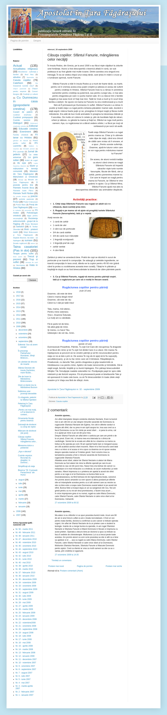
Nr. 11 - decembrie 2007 (26, 659)
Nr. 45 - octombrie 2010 (26, 546)
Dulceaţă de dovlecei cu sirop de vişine (27, 425)
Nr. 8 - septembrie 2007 (26, 669)
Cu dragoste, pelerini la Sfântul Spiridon (27, 398)
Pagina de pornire (19, 40)
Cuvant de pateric (23, 112)
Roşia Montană (31, 224)
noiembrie (23, 334)
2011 (18, 319)
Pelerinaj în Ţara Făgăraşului (25, 404)
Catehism (18, 83)
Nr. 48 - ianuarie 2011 (25, 536)
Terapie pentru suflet (23, 253)
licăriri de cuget (31, 160)
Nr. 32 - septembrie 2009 (26, 589)
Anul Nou (29, 74)
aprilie (21, 495)
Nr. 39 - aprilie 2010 (24, 566)
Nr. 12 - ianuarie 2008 (25, 656)
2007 (18, 515)
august (22, 480)
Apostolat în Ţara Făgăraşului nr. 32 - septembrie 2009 (73, 389)
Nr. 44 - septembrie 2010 (26, 549)
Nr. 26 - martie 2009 (24, 609)
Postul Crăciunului (30, 202)
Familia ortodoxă (20, 135)
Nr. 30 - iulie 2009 (23, 596)
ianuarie (22, 506)
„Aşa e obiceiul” (25, 451)
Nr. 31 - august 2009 (24, 592)
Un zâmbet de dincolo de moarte (27, 363)
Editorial (33, 126)
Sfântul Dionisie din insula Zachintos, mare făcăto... (26, 370)
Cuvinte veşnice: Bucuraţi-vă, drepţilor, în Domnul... (25, 459)
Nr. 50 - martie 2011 (24, 529)
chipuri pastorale (19, 89)
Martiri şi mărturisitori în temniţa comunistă (25, 169)
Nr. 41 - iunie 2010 (24, 559)
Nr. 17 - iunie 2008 (24, 639)
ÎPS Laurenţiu (18, 152)
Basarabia (30, 77)
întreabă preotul (29, 149)
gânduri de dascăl (20, 140)
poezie (34, 196)
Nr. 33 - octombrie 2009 (26, 586)
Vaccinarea (20, 265)
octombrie (23, 337)
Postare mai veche (114, 566)
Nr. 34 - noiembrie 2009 (26, 582)
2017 (18, 296)
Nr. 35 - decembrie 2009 (26, 579)
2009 (18, 326)
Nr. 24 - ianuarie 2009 (25, 616)
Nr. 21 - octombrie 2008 (26, 626)
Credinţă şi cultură (30, 94)
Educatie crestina (28, 128)
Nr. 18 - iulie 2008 (23, 636)
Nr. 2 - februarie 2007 (25, 692)
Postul (16, 202)
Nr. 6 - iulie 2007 (23, 676)
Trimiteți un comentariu (62, 560)
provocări (28, 210)
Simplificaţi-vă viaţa (26, 466)
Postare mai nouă (56, 566)
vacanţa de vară (31, 262)
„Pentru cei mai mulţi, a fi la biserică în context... (27, 412)
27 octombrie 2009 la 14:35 (67, 555)
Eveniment (25, 131)
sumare (29, 240)
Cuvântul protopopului (23, 117)
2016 (18, 300)
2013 (18, 311)
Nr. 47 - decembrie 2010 (26, 539)
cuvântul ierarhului (22, 115)
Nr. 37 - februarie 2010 (25, 572)
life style (21, 163)
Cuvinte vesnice (21, 120)
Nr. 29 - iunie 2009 (24, 599)
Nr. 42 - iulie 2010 (23, 556)
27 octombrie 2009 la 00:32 (67, 502)
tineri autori (17, 257)
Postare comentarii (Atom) (71, 571)
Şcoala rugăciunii (20, 243)
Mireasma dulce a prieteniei (26, 446)
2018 (18, 292)
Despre (37, 40)
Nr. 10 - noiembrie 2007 (26, 662)
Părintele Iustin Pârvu (23, 191)
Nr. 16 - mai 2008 (23, 642)
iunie (21, 487)
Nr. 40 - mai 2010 (23, 562)
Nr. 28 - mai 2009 (23, 602)
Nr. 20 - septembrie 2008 (26, 629)
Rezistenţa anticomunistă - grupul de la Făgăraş (25, 221)
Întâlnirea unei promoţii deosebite (27, 392)
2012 (18, 315)
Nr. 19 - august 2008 (24, 632)
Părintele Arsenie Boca (23, 188)
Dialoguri (17, 123)
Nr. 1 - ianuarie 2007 (24, 695)
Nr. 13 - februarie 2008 (25, 652)
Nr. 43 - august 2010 (24, 552)
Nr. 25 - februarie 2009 (25, 613)
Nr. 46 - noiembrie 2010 (26, 542)
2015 (18, 303)
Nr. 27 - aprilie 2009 (24, 606)
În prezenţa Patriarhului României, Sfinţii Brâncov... (26, 354)
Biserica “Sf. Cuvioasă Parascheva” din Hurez (27, 472)
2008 (18, 511)
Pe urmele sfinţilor (20, 196)
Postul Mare (21, 205)
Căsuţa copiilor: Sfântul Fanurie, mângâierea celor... (27, 439)
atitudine (16, 77)
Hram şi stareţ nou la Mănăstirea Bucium (27, 386)
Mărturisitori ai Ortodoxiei (25, 177)
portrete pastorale (26, 199)
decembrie (23, 330)
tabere (33, 243)
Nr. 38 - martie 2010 (24, 569)
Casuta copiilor (62, 401)
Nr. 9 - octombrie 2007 (25, 666)
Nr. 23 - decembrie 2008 (26, 619)
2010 (18, 323)
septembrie (24, 341)
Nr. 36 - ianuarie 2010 (25, 576)
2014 (18, 307)
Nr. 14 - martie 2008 (24, 649)
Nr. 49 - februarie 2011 (25, 532)
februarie (23, 502)
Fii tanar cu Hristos (25, 136)
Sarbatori (20, 226)
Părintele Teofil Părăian (23, 193)
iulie (21, 483)
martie (22, 499)
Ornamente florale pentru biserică (26, 419)
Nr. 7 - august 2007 (24, 673)
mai (20, 491)
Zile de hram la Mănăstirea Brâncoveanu (25, 378)
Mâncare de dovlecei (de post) (27, 432)
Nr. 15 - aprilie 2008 (24, 646)
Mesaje (20, 180)
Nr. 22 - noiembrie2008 (26, 623)
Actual (17, 65)
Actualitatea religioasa (25, 68)
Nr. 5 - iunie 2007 (23, 679)
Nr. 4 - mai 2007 (22, 683)
